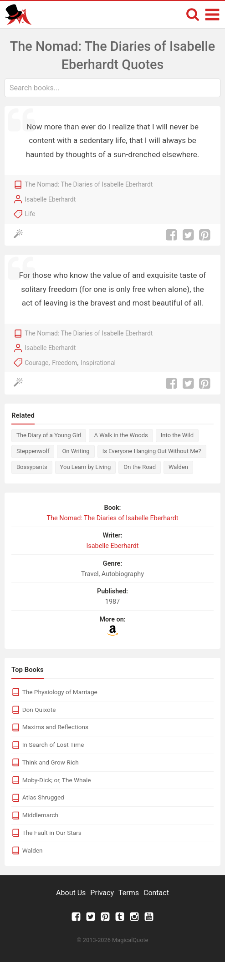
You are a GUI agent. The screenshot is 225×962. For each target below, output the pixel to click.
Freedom (64, 362)
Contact (156, 892)
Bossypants (31, 467)
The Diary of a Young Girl (48, 435)
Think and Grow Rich (50, 762)
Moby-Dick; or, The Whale (56, 780)
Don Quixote (39, 709)
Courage (36, 362)
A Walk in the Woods (121, 435)
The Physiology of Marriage (59, 692)
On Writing (75, 451)
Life (30, 213)
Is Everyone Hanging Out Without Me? (151, 451)
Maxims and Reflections (55, 726)
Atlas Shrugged (43, 797)
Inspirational (98, 362)
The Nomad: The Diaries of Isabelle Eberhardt (89, 184)
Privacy (102, 892)
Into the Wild (177, 435)
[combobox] (112, 88)
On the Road (139, 467)
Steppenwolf (32, 451)
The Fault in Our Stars (52, 832)
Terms (128, 892)
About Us (71, 892)
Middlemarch (40, 815)
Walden (178, 467)
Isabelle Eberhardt (50, 199)
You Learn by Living (85, 467)
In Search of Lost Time (53, 744)
